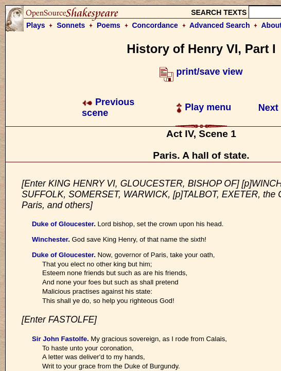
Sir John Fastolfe (59, 339)
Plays (35, 25)
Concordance (155, 25)
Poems (108, 25)
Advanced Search (219, 25)
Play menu (203, 107)
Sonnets (71, 25)
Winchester (50, 239)
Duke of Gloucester (63, 224)
